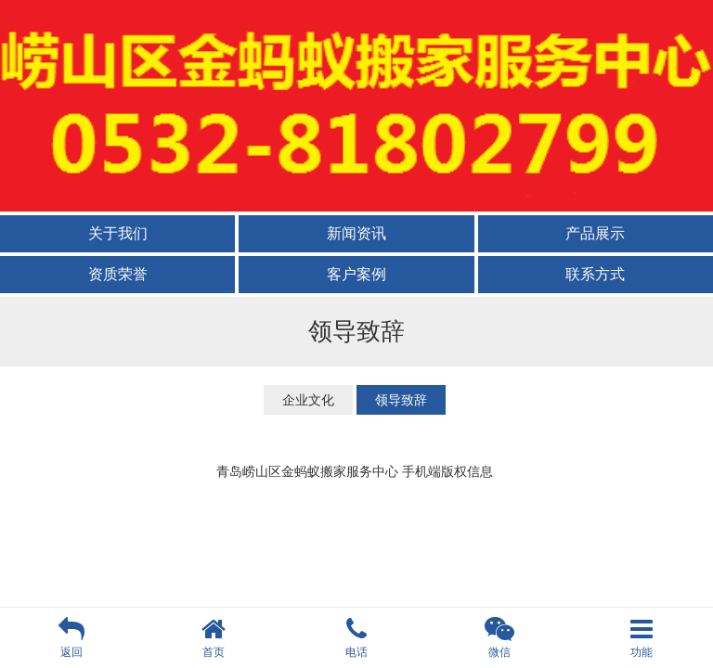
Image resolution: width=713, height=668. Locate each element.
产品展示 (595, 233)
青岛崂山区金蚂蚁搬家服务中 (300, 471)
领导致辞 (401, 399)
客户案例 (356, 274)
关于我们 (118, 233)
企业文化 (308, 399)
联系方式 (595, 274)
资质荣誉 (118, 274)
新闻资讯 (356, 233)
